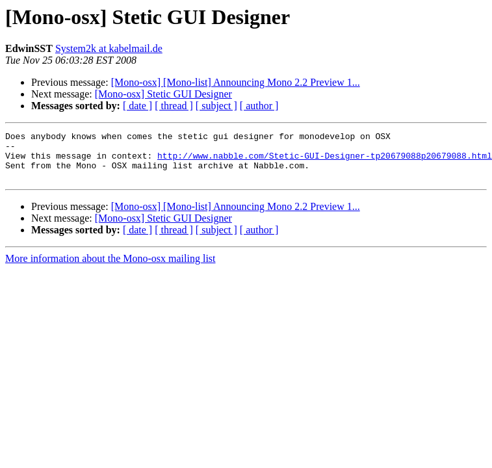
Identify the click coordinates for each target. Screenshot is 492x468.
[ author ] (259, 105)
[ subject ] (216, 105)
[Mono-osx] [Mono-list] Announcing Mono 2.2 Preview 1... (235, 82)
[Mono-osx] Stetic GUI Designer (163, 93)
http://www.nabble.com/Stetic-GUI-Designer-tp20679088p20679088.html (324, 161)
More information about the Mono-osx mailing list (110, 268)
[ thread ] (174, 105)
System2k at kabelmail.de (108, 48)
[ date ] (137, 105)
